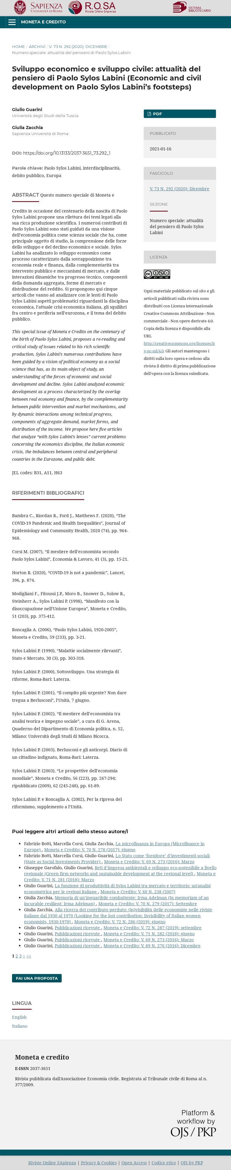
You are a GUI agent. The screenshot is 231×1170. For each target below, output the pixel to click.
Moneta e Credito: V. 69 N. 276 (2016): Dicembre (152, 945)
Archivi (37, 46)
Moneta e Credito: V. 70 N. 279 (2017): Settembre (147, 903)
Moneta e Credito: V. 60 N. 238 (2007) (137, 891)
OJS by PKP (192, 1162)
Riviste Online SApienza (52, 1162)
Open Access (134, 1162)
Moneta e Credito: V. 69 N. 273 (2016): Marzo (149, 861)
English (19, 1017)
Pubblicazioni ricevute (78, 927)
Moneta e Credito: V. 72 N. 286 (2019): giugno (119, 921)
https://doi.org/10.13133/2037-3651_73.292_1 (66, 153)
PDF (157, 113)
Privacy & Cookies (99, 1162)
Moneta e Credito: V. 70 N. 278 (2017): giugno (89, 849)
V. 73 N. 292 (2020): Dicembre (78, 46)
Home (18, 46)
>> (28, 956)
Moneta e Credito (43, 22)
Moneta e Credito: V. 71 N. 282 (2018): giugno (149, 933)
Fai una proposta (37, 978)
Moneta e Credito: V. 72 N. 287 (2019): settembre (152, 927)
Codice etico (164, 1162)
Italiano (19, 1026)
